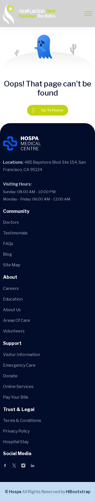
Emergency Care (19, 365)
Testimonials (15, 233)
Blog (7, 254)
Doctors (11, 222)
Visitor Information (21, 354)
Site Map (11, 265)
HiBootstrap (78, 491)
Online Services (18, 386)
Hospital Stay (16, 441)
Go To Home (47, 110)
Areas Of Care (16, 320)
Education (13, 299)
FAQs (8, 243)
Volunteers (14, 331)
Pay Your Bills (15, 397)
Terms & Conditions (22, 420)
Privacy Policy (16, 431)
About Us (12, 309)
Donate (10, 376)
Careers (11, 288)
